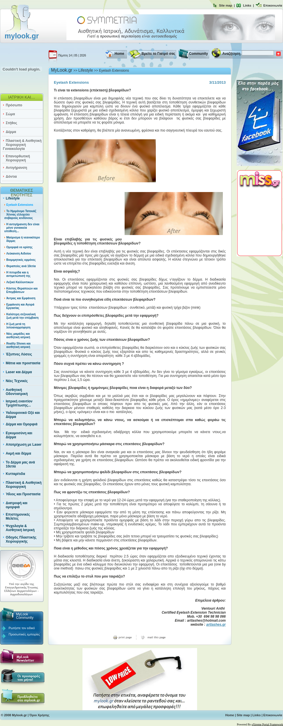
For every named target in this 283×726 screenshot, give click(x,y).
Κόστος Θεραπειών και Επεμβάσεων (22, 290)
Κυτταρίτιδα (15, 474)
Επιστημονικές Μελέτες (18, 516)
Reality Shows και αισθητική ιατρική (18, 345)
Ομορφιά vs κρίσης (19, 247)
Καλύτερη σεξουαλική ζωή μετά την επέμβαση (22, 316)
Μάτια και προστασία (23, 363)
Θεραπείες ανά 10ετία (21, 266)
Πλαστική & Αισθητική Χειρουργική (24, 485)
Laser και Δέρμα (19, 372)
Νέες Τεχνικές (17, 381)
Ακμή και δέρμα (18, 453)
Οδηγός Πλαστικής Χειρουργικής (21, 539)
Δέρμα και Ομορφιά (22, 424)
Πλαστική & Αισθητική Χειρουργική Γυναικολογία (22, 145)
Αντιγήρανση (16, 168)
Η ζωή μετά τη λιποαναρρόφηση (18, 325)
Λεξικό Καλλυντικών (20, 282)
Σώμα (10, 114)
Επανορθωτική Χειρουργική (18, 158)
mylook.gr (22, 36)
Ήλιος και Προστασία (23, 494)
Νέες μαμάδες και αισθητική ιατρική (18, 335)
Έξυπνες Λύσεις (19, 354)
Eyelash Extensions (19, 204)
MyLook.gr (61, 70)
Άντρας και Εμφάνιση (21, 298)
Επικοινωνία (272, 5)
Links (247, 5)
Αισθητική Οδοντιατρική (17, 392)
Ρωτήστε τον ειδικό (22, 628)
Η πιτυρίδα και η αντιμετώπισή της (18, 274)
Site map (225, 5)
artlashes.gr (216, 625)
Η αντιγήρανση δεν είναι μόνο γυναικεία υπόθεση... (21, 228)
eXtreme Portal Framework (267, 724)
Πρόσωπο (14, 105)
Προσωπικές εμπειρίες (24, 634)
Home (119, 54)
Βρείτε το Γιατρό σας (158, 54)
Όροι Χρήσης (40, 715)
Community (198, 54)
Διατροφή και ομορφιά (16, 505)
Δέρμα (11, 132)
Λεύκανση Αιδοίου (18, 253)
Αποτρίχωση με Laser (24, 445)
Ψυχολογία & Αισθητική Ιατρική (20, 528)
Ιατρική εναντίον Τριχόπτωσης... (19, 403)
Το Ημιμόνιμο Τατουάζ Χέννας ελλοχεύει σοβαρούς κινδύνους (20, 215)
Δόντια (11, 177)
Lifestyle (13, 198)
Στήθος (11, 123)
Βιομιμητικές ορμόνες (21, 259)
